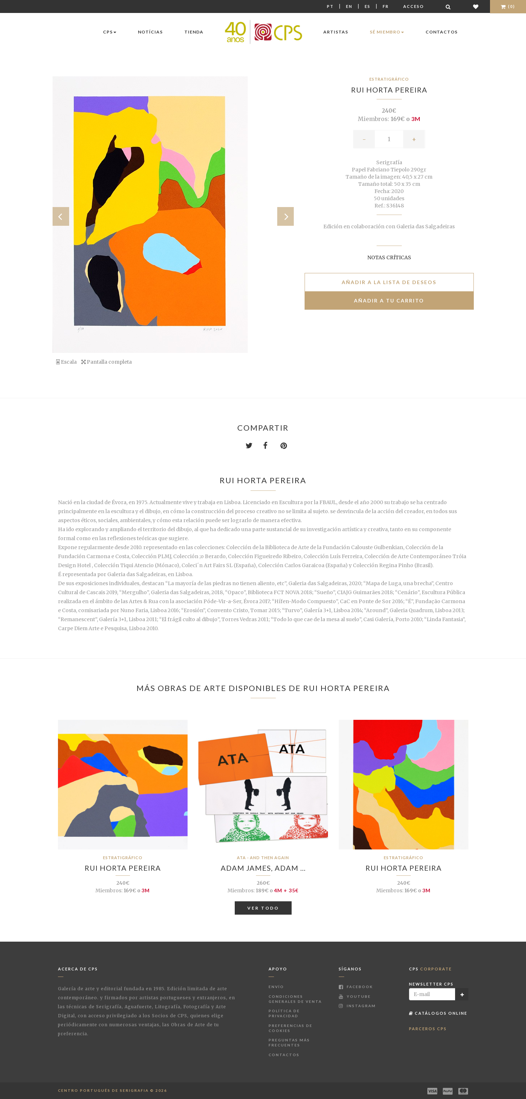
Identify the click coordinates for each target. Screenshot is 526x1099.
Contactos (442, 32)
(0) (508, 6)
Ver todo (263, 908)
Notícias (150, 32)
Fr (386, 6)
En (349, 6)
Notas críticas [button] (389, 257)
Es (367, 6)
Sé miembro (387, 32)
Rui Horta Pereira (389, 89)
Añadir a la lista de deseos (389, 282)
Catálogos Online (438, 1013)
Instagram (357, 1006)
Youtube (355, 996)
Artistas (335, 32)
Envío (276, 986)
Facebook (356, 986)
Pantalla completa (106, 362)
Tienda (193, 32)
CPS (109, 32)
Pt (330, 6)
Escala (66, 362)
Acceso (413, 6)
